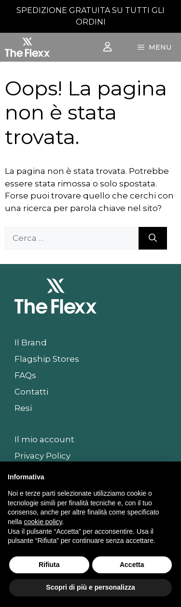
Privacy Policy (42, 456)
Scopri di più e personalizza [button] (90, 587)
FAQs (25, 375)
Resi (23, 408)
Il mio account (44, 439)
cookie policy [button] (43, 522)
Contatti (31, 391)
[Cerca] (153, 238)
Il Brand (30, 342)
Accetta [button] (132, 564)
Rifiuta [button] (49, 564)
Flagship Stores (46, 359)
